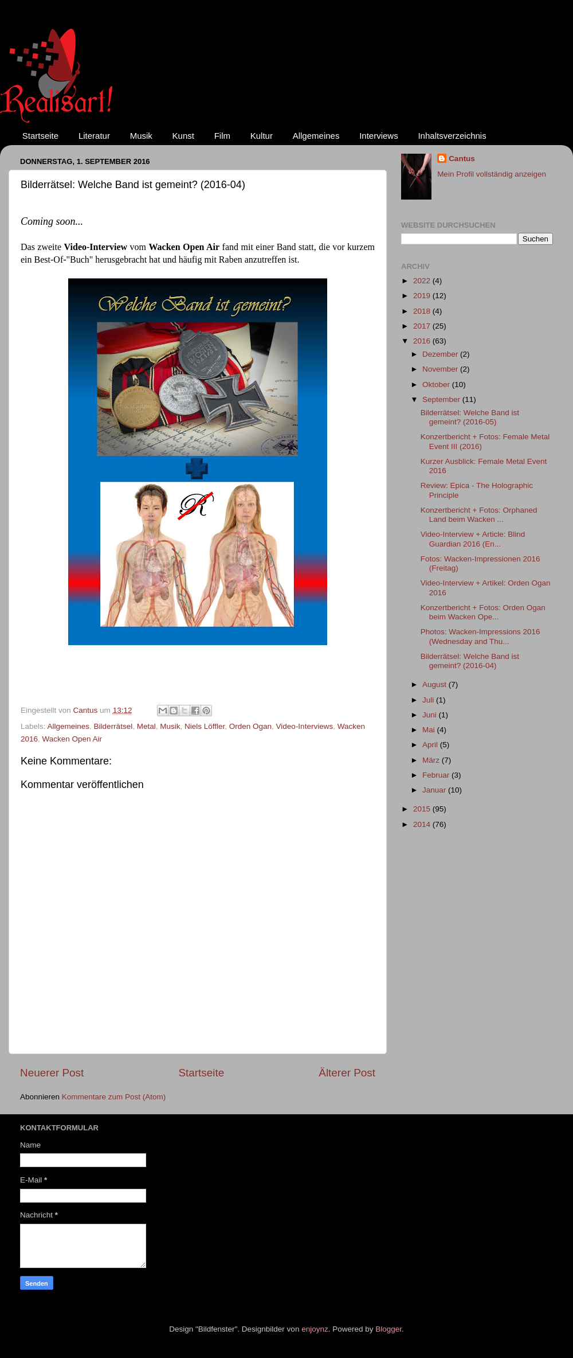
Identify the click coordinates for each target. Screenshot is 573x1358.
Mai (429, 729)
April (431, 744)
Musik (141, 136)
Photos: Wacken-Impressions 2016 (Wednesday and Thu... (480, 636)
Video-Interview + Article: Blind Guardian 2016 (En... (473, 539)
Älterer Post (347, 1073)
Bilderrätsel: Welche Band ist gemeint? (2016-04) (470, 661)
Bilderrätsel (113, 726)
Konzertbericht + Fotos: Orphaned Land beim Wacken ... (479, 515)
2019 (423, 295)
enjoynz (314, 1329)
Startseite (40, 136)
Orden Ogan (250, 726)
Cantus (462, 158)
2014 (423, 824)
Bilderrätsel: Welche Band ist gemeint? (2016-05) (470, 417)
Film (222, 136)
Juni (430, 715)
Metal (146, 726)
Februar (437, 775)
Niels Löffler (205, 726)
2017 (423, 326)
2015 (423, 809)
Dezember (441, 354)
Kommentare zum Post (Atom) (114, 1096)
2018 (423, 311)
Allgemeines (316, 136)
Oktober (437, 384)
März (432, 760)
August (435, 684)
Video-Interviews (304, 726)
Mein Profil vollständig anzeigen (491, 174)
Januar (435, 790)
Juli (429, 700)
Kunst (183, 136)
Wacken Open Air (72, 739)
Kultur (261, 136)
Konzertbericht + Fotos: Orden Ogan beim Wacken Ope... (483, 612)
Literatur (94, 136)
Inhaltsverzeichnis (452, 136)
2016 (423, 341)
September (442, 399)
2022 (423, 280)
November (441, 369)
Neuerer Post (52, 1073)
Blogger (388, 1329)
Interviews (378, 136)
